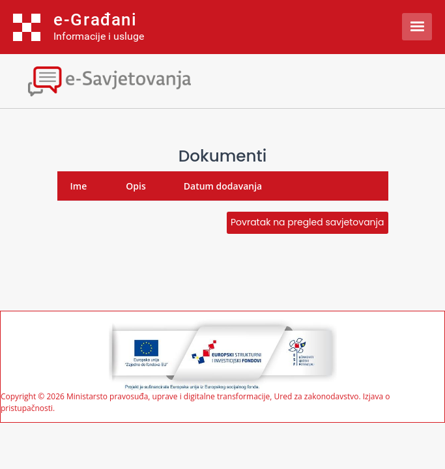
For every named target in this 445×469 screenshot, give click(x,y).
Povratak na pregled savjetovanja (307, 222)
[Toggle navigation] (114, 80)
